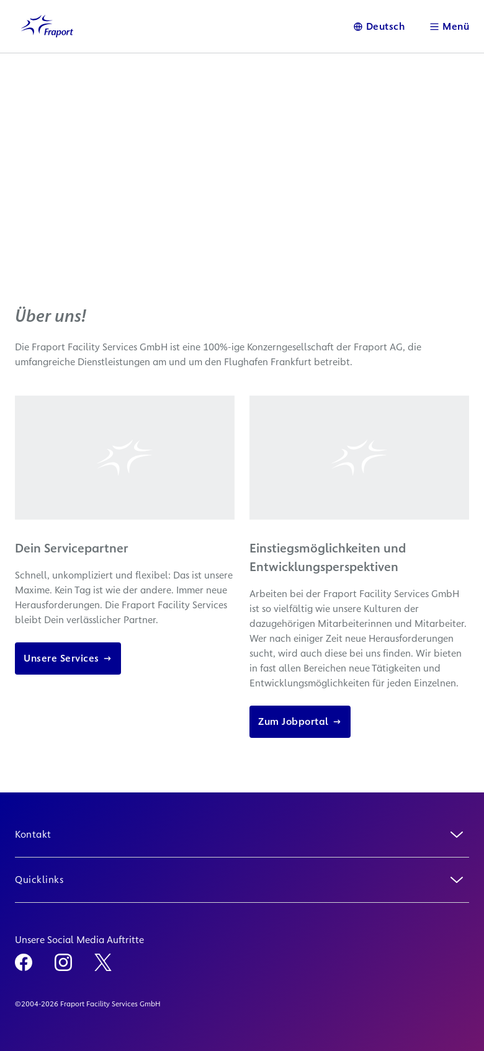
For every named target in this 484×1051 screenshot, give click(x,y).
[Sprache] (379, 26)
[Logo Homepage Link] (47, 26)
